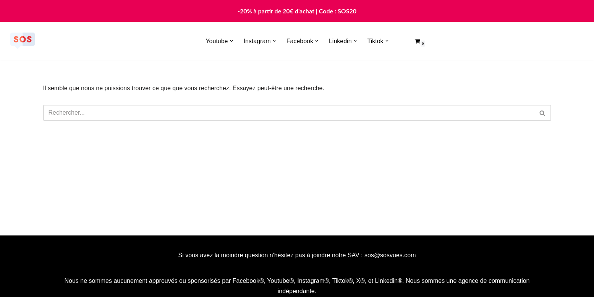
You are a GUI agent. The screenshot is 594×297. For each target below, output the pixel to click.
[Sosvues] (22, 41)
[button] (231, 40)
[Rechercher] (288, 113)
